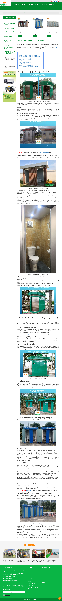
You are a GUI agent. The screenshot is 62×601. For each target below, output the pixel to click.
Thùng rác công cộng (31, 583)
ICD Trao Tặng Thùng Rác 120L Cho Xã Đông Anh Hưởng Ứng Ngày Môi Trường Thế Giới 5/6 (52, 561)
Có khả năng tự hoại (23, 63)
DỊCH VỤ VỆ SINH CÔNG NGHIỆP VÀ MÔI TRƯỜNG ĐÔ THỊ (9, 28)
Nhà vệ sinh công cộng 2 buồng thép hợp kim (38, 33)
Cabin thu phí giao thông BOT (9, 57)
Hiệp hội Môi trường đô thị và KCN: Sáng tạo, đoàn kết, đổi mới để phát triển (38, 560)
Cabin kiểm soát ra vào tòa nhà (9, 60)
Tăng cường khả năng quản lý (25, 62)
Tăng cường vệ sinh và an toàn (25, 59)
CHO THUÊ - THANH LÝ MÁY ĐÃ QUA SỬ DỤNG (8, 37)
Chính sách (30, 575)
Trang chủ (17, 4)
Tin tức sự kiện (43, 4)
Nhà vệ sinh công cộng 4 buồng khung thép (52, 33)
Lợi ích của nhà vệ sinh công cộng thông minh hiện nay (30, 58)
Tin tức (29, 572)
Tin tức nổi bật (30, 544)
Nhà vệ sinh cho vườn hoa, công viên (23, 33)
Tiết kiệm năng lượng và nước (25, 60)
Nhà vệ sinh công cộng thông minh (10, 67)
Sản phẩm (31, 4)
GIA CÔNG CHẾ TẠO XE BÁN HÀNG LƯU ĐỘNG (8, 48)
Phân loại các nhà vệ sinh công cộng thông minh (29, 65)
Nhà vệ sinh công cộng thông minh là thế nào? (29, 55)
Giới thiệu (24, 4)
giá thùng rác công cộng (44, 152)
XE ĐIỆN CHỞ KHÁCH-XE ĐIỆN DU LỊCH (9, 45)
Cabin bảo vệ (30, 585)
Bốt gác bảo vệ (29, 490)
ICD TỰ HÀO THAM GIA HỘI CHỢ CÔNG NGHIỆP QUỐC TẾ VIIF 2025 (8, 560)
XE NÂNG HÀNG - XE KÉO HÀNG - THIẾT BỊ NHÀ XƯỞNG (9, 33)
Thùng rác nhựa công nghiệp (33, 581)
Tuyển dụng (51, 4)
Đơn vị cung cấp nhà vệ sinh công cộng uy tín (28, 66)
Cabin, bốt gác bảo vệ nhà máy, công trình (9, 64)
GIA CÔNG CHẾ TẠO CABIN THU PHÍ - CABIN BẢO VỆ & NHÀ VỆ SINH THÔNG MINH (9, 52)
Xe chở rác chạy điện (27, 334)
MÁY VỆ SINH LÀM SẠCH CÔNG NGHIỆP (9, 24)
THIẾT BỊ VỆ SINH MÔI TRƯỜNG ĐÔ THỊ (8, 20)
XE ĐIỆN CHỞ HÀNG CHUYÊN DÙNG (8, 41)
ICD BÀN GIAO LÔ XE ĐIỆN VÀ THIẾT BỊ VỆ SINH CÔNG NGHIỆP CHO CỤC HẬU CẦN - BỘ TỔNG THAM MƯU (23, 561)
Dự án (36, 4)
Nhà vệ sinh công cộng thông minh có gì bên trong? (30, 56)
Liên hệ (16, 8)
